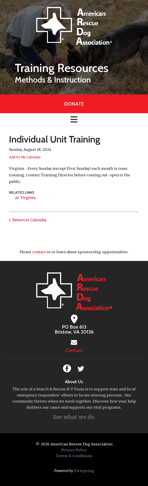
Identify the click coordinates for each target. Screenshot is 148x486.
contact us (41, 252)
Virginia (28, 197)
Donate (74, 104)
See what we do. (74, 417)
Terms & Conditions (74, 456)
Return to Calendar (29, 220)
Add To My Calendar (25, 157)
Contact (74, 350)
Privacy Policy (74, 450)
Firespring (84, 470)
